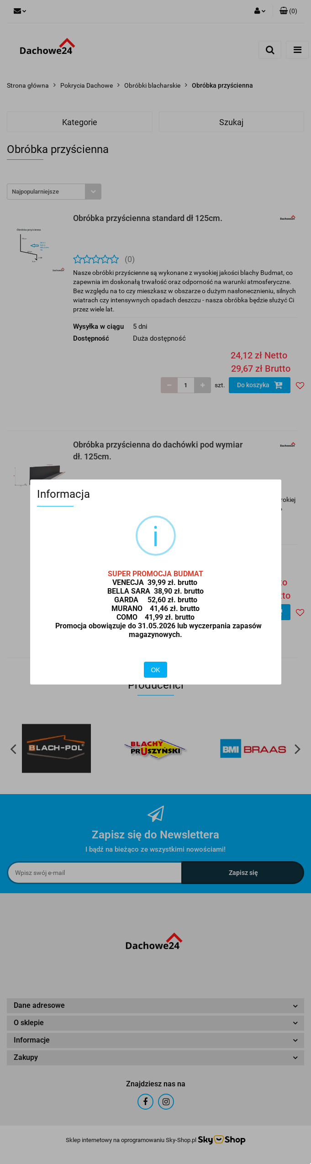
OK (155, 670)
